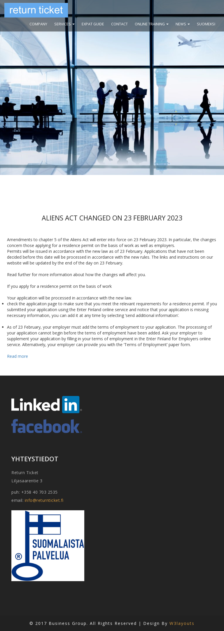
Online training (152, 24)
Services (64, 24)
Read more (17, 356)
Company (38, 24)
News (183, 24)
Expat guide (93, 24)
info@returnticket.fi (44, 500)
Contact (119, 24)
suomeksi (206, 24)
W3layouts (182, 623)
